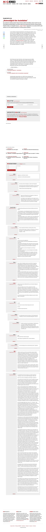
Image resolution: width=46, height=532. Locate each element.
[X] (4, 34)
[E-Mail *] (12, 104)
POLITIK (4, 3)
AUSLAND (20, 3)
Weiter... (36, 521)
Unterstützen (36, 1)
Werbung (40, 1)
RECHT (17, 3)
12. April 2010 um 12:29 (12, 284)
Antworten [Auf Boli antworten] (14, 311)
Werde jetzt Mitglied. (23, 116)
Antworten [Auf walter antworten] (14, 179)
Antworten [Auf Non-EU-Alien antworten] (14, 223)
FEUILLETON (25, 3)
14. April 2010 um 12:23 (15, 323)
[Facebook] (4, 32)
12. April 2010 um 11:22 (12, 238)
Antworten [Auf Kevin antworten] (15, 191)
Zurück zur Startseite (11, 96)
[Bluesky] (4, 36)
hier (9, 521)
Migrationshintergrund (20, 40)
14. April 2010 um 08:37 (14, 345)
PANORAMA (14, 3)
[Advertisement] (23, 11)
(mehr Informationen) (17, 101)
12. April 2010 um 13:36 (12, 335)
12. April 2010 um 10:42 (12, 208)
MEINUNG (29, 3)
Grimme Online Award (22, 115)
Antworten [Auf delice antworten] (15, 319)
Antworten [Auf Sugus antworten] (17, 331)
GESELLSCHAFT (8, 3)
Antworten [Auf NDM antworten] (14, 370)
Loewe (14, 283)
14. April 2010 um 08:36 (14, 315)
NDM (14, 351)
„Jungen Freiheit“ (22, 25)
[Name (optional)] (32, 104)
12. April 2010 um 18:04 (12, 352)
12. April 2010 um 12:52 (12, 303)
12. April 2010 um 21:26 (15, 195)
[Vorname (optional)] (22, 104)
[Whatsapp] (4, 38)
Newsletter (27, 1)
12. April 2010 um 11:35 (12, 263)
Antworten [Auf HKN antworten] (14, 259)
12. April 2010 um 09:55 (12, 175)
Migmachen (31, 1)
